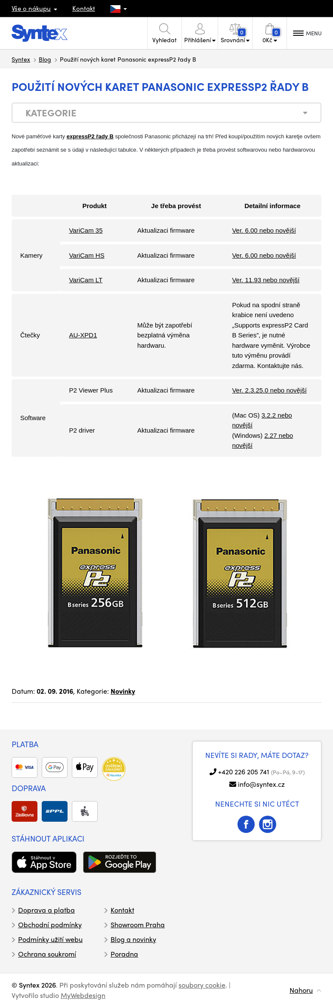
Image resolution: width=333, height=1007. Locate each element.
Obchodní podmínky (50, 924)
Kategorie (51, 112)
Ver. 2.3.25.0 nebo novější (269, 390)
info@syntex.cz (261, 784)
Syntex (21, 59)
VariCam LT (85, 280)
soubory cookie (202, 985)
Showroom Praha (138, 924)
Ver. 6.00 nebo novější (264, 230)
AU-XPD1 (83, 335)
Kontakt (83, 8)
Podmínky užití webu (50, 939)
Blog (45, 59)
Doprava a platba (46, 910)
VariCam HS (86, 255)
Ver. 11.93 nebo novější (265, 280)
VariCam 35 (85, 230)
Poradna (124, 954)
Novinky (123, 691)
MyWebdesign (83, 995)
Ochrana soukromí (47, 954)
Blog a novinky (133, 939)
